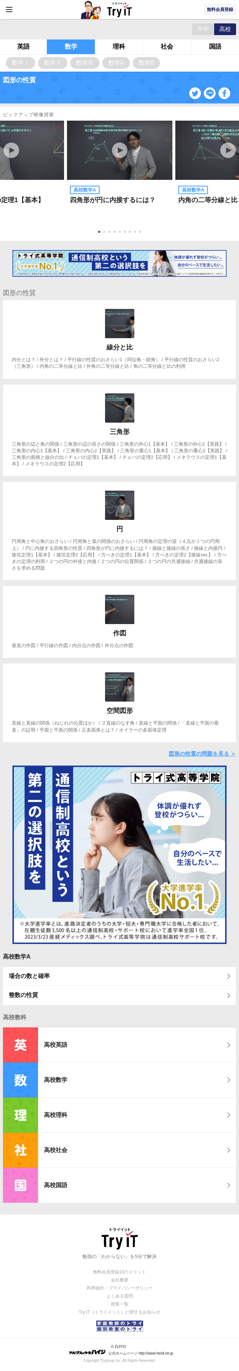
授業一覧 (119, 1304)
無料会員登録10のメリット (119, 1272)
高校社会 (55, 1150)
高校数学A (17, 956)
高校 (225, 29)
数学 (71, 46)
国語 (215, 46)
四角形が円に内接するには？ (113, 200)
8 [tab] (136, 232)
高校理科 (55, 1115)
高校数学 (55, 1080)
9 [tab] (141, 232)
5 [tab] (120, 232)
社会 (167, 46)
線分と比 (120, 347)
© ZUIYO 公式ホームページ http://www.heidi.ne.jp (121, 1350)
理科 (119, 46)
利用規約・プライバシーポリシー (120, 1288)
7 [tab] (130, 232)
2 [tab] (105, 232)
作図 (119, 633)
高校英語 (55, 1045)
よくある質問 (120, 1296)
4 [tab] (115, 232)
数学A (116, 63)
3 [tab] (110, 232)
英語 (23, 46)
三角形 (120, 431)
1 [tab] (100, 232)
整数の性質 (23, 995)
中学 (203, 29)
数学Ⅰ (20, 63)
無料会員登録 (220, 9)
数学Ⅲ (85, 63)
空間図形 (120, 710)
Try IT (120, 9)
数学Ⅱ (52, 63)
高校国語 (55, 1185)
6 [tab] (125, 232)
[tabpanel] (119, 172)
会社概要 (119, 1280)
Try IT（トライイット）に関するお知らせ (119, 1312)
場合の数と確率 (29, 976)
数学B (146, 63)
